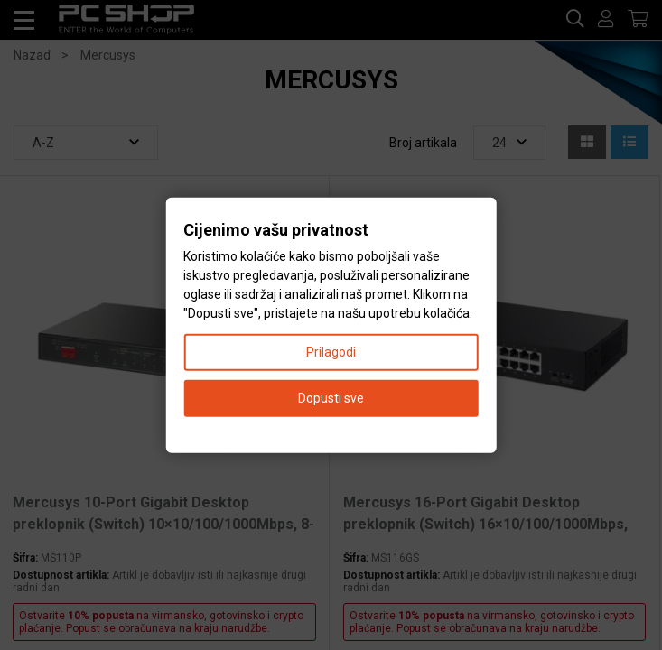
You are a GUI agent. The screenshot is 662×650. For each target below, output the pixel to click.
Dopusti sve (331, 397)
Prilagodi (331, 351)
